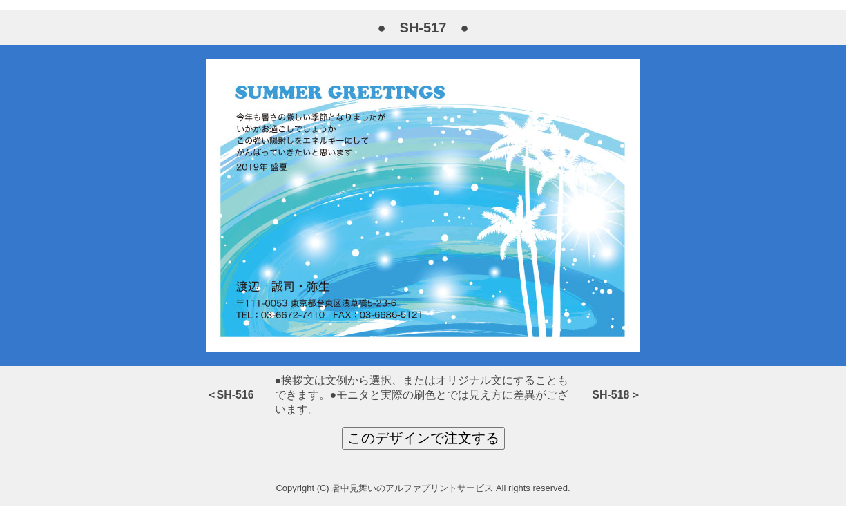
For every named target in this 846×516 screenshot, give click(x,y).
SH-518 (610, 395)
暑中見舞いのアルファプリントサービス (412, 488)
